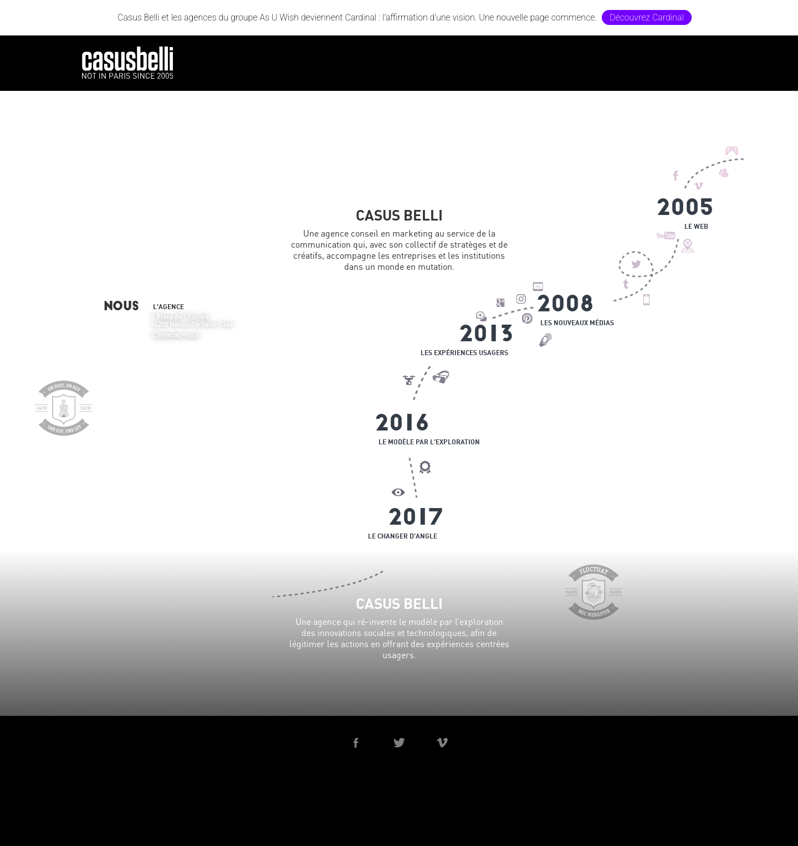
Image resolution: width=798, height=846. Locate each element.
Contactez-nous (175, 335)
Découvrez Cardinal (647, 17)
